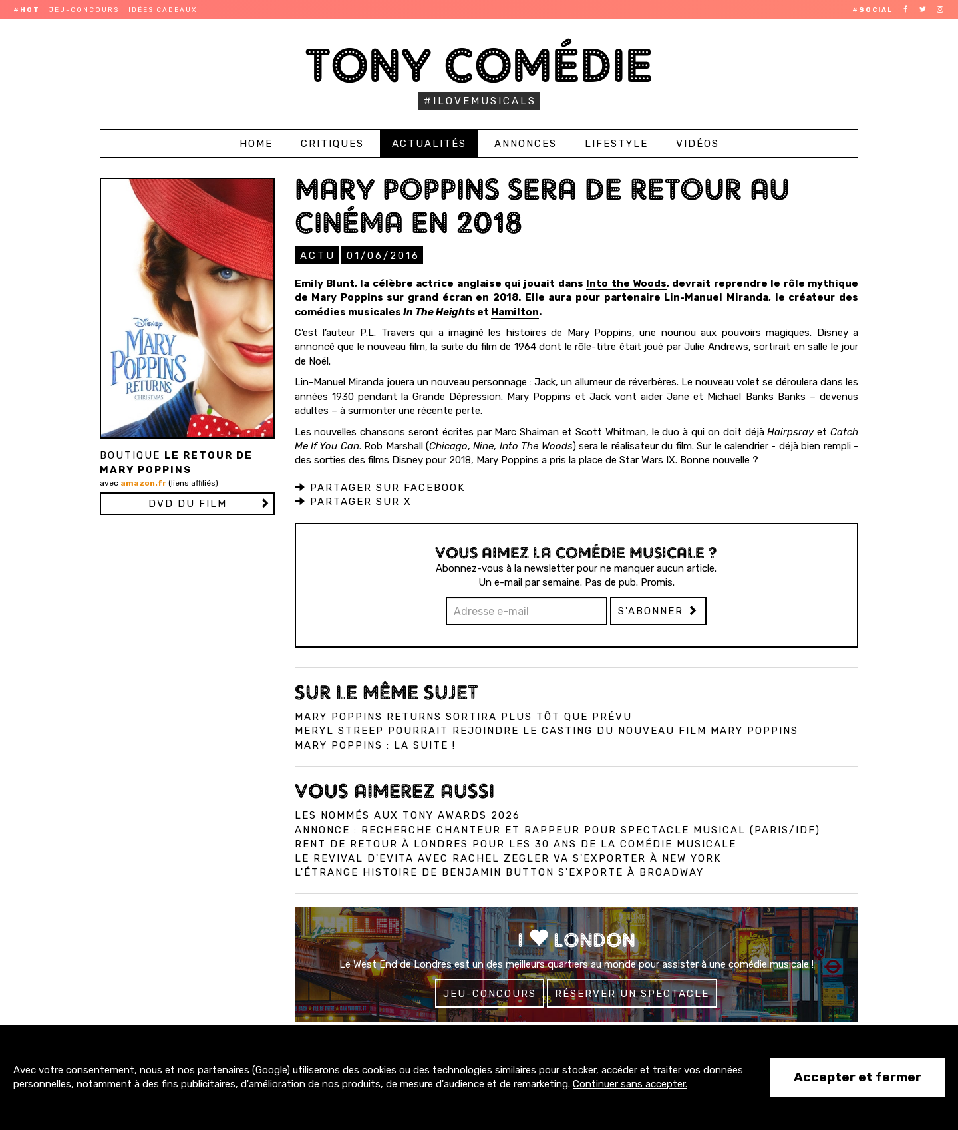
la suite (447, 346)
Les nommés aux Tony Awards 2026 (407, 815)
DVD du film (187, 504)
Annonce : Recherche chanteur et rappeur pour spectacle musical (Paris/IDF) (557, 829)
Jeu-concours (84, 10)
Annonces (525, 144)
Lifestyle (616, 144)
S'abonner (658, 610)
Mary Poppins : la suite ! (375, 745)
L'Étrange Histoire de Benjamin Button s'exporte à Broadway (499, 872)
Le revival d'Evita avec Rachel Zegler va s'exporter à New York (508, 858)
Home (256, 144)
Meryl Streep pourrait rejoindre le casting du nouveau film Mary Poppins (546, 730)
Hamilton (515, 311)
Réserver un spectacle (632, 993)
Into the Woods (626, 283)
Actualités (429, 144)
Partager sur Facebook (380, 487)
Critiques (332, 144)
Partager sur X (353, 501)
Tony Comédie (479, 65)
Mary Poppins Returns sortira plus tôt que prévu (463, 716)
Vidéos (697, 144)
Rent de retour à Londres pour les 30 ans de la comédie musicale (515, 843)
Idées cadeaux (162, 10)
